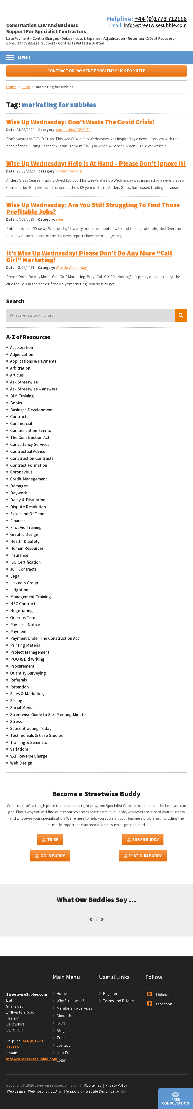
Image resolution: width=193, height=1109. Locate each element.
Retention (19, 689)
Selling (16, 703)
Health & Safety (25, 544)
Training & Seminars (28, 744)
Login (61, 1062)
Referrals (18, 682)
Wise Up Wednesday (71, 269)
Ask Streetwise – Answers (33, 391)
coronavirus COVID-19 (73, 132)
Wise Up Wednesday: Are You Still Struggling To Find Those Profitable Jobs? (93, 210)
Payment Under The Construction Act (44, 640)
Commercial (21, 426)
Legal (15, 578)
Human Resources (27, 550)
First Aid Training (26, 530)
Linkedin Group (24, 585)
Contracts (19, 419)
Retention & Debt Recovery (151, 38)
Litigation (19, 592)
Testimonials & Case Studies (36, 737)
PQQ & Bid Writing (27, 661)
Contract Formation (28, 467)
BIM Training (22, 398)
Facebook (159, 1006)
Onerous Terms (24, 620)
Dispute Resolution (28, 509)
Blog (61, 1032)
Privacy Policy (116, 1087)
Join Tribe (65, 1055)
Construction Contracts (32, 460)
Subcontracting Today (31, 730)
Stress (16, 723)
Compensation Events (30, 433)
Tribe (50, 842)
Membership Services (74, 1010)
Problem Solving (69, 173)
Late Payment (18, 38)
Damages (19, 488)
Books (16, 405)
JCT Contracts (23, 571)
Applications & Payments (33, 363)
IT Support (70, 1093)
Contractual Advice (27, 453)
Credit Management (28, 481)
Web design (16, 1093)
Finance (17, 523)
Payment (18, 634)
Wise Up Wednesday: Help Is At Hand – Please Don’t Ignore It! (96, 165)
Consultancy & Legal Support (30, 43)
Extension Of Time (27, 516)
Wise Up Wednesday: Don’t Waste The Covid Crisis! (80, 124)
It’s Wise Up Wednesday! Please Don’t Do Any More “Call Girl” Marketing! (89, 258)
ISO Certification (25, 564)
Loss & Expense (88, 38)
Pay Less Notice (25, 627)
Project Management (29, 654)
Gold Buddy (50, 858)
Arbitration (20, 370)
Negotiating (21, 613)
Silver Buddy (143, 842)
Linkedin (158, 996)
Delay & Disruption (27, 502)
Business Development (31, 412)
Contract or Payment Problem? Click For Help (96, 73)
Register (110, 995)
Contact (63, 1047)
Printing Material (25, 647)
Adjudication (114, 38)
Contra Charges (45, 38)
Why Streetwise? (71, 1003)
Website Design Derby (103, 1093)
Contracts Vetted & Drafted (81, 43)
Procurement (22, 668)
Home (62, 995)
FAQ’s (61, 1025)
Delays (67, 38)
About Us (64, 1018)
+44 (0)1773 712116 (160, 18)
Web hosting (37, 1093)
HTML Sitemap (90, 1087)
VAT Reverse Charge (28, 758)
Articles (17, 377)
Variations (19, 751)
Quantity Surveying (28, 675)
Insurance (19, 557)
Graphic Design (24, 537)
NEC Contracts (23, 606)
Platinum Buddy (143, 858)
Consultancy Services (29, 446)
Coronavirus (21, 474)
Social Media (21, 710)
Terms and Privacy (118, 1003)
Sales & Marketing (27, 696)
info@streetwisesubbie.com (155, 25)
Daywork (18, 495)
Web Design (21, 765)
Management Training (30, 599)
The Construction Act (29, 439)
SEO (54, 1093)
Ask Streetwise (24, 384)
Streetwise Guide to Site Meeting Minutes (49, 717)
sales (60, 221)
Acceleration (21, 349)
